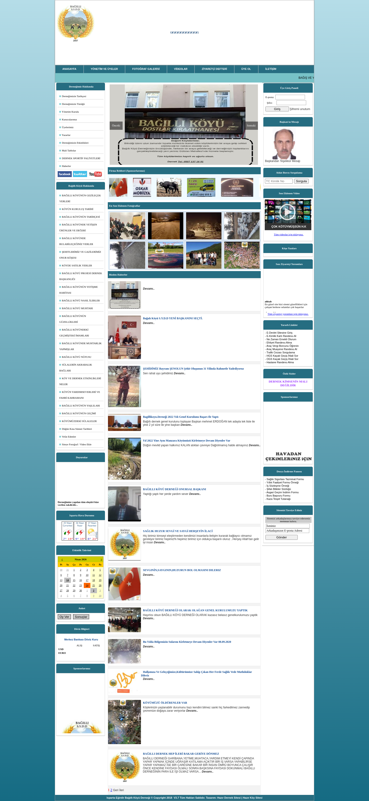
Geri (116, 790)
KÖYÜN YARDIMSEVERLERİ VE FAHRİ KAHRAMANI (79, 395)
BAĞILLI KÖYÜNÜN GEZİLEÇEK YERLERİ (80, 198)
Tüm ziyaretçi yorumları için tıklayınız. (288, 313)
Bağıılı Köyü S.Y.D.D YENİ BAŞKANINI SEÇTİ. (172, 318)
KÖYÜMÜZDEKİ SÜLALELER (78, 421)
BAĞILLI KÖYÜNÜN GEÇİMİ (77, 413)
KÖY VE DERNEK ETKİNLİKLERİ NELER (80, 381)
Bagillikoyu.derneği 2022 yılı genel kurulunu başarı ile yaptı (180, 416)
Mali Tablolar (67, 150)
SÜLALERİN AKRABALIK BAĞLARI (75, 367)
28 (67, 590)
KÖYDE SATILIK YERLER (75, 265)
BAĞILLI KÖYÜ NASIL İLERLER (79, 300)
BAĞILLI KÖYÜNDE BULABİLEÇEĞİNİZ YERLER (76, 241)
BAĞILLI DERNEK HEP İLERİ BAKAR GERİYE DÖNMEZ (180, 753)
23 (80, 585)
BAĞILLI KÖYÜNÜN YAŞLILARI (79, 405)
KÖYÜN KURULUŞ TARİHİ (76, 209)
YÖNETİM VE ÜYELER (104, 68)
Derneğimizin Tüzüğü (72, 104)
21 (67, 585)
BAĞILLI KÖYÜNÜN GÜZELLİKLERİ (72, 319)
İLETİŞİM (270, 68)
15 (74, 580)
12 (100, 575)
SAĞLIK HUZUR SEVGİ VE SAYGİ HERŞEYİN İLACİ (177, 531)
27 (61, 590)
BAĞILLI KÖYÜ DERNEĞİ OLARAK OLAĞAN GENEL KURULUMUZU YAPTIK (195, 610)
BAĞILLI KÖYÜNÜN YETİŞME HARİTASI (78, 289)
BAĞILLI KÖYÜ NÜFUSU (75, 356)
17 (87, 580)
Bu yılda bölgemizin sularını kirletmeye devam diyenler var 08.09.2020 (186, 641)
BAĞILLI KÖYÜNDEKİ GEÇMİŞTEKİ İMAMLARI (74, 332)
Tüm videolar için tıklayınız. (289, 234)
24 (87, 585)
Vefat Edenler (67, 436)
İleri (121, 790)
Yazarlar (64, 135)
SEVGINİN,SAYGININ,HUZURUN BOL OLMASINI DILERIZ (181, 570)
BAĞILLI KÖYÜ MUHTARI (76, 308)
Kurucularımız (68, 119)
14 (67, 580)
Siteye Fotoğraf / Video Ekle (75, 444)
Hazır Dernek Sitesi (229, 797)
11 (93, 575)
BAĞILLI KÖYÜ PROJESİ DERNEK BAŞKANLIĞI (80, 276)
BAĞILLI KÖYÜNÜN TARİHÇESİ (79, 216)
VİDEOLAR (181, 68)
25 (93, 585)
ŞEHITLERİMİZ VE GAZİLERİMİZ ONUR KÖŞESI (80, 254)
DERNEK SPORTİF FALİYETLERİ (79, 158)
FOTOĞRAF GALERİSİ (146, 68)
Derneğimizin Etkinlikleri (73, 142)
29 (74, 590)
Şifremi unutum (300, 109)
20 (61, 585)
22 (74, 585)
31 (67, 569)
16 (80, 580)
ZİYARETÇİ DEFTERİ (214, 68)
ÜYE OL (246, 68)
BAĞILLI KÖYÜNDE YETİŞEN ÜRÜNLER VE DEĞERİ (78, 227)
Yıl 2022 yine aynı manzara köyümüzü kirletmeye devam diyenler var (186, 440)
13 (61, 580)
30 (61, 569)
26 (100, 585)
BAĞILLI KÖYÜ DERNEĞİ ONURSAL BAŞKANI (174, 489)
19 (100, 580)
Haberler (65, 166)
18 (93, 580)
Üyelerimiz (66, 127)
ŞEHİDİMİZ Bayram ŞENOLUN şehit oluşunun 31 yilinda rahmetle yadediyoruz (193, 368)
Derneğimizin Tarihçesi (72, 96)
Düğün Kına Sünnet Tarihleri (75, 428)
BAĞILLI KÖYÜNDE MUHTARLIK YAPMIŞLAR (80, 346)
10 (87, 575)
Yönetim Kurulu (69, 111)
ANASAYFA (69, 68)
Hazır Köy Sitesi (252, 797)
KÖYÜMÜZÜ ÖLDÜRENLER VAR (164, 702)
